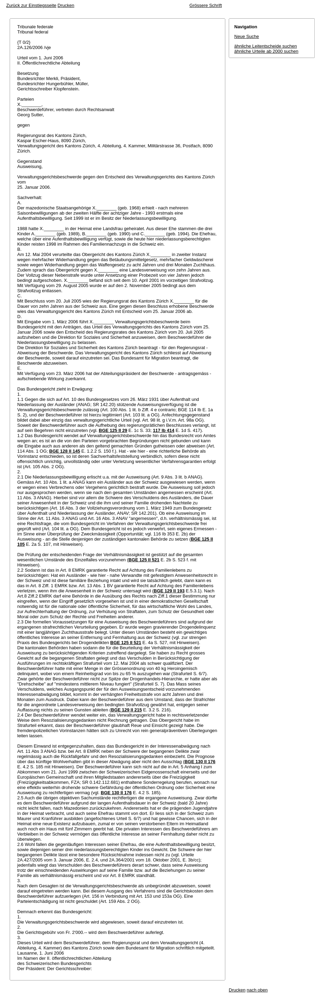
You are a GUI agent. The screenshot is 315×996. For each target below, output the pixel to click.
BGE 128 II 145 (64, 451)
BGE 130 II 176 (200, 761)
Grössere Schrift (205, 5)
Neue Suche (246, 36)
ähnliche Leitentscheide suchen (265, 46)
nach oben (257, 990)
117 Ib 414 (163, 430)
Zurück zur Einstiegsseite (31, 5)
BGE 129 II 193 (169, 590)
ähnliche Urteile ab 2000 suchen (266, 51)
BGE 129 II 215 (126, 709)
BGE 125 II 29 (113, 430)
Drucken (66, 5)
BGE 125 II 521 (143, 559)
